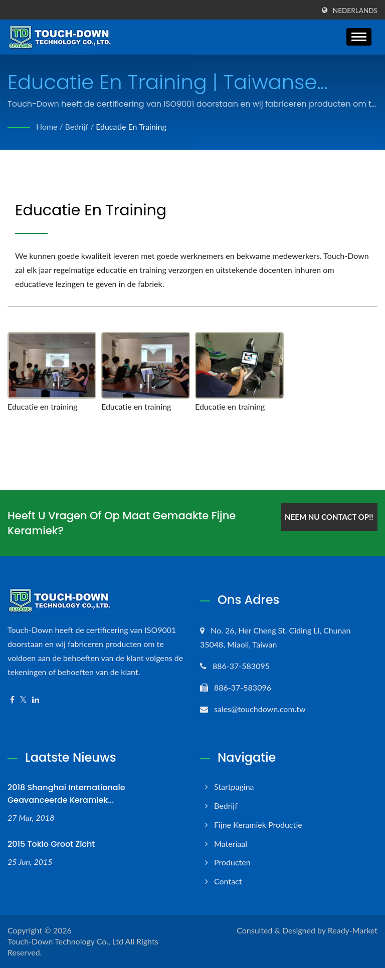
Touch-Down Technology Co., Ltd (65, 941)
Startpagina (234, 786)
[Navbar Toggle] (358, 37)
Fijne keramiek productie (258, 824)
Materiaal (230, 843)
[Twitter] (23, 700)
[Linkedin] (35, 700)
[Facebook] (12, 700)
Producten (232, 862)
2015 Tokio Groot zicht (51, 844)
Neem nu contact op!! (328, 516)
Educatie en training (131, 126)
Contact (228, 881)
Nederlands (355, 11)
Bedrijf (77, 126)
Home (47, 126)
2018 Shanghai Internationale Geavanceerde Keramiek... (66, 794)
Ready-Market (352, 930)
